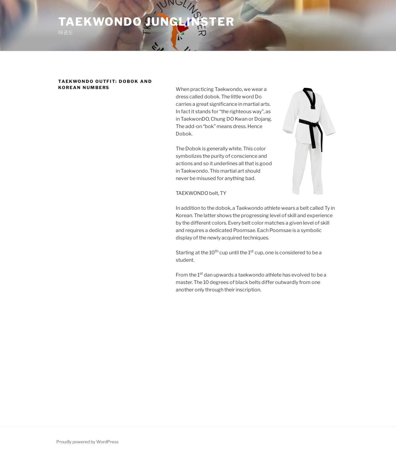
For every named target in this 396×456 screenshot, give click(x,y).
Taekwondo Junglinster (146, 21)
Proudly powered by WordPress (87, 441)
